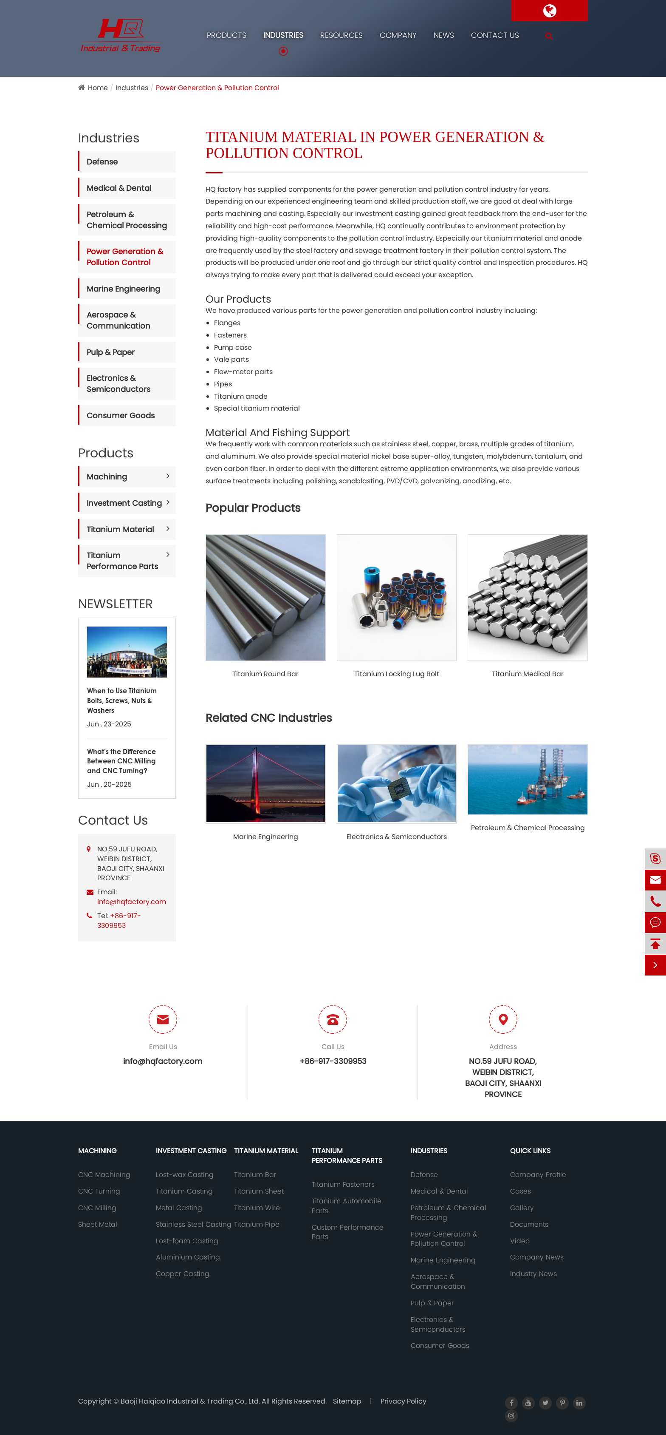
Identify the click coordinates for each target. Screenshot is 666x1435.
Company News (537, 1257)
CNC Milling (97, 1208)
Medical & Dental (119, 188)
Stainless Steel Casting (193, 1224)
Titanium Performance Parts (122, 561)
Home (98, 88)
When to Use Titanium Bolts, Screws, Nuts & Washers (122, 700)
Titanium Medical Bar (528, 674)
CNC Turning (99, 1191)
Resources (341, 35)
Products (226, 35)
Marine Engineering (123, 289)
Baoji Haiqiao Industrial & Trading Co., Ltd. (191, 1401)
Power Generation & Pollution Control (217, 88)
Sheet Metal (97, 1224)
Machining (107, 476)
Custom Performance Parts (348, 1232)
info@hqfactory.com (131, 902)
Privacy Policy (403, 1401)
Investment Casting (124, 503)
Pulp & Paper (111, 352)
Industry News (533, 1274)
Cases (520, 1191)
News (444, 35)
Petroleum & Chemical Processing (127, 220)
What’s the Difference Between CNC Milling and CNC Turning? (121, 761)
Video (520, 1241)
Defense (102, 161)
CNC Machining (104, 1175)
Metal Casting (179, 1208)
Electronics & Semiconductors (118, 383)
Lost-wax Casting (185, 1175)
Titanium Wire (257, 1208)
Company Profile (538, 1175)
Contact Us (495, 35)
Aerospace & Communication (118, 320)
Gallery (522, 1208)
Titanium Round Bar (265, 674)
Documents (529, 1224)
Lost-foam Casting (187, 1241)
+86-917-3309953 (119, 920)
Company (398, 35)
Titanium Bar (255, 1175)
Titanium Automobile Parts (346, 1206)
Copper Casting (182, 1274)
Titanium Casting (184, 1191)
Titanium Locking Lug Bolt (396, 674)
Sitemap (347, 1401)
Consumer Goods (121, 415)
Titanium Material (120, 529)
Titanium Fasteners (343, 1184)
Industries (283, 35)
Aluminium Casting (188, 1257)
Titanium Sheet (259, 1191)
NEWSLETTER (115, 604)
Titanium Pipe (256, 1224)
